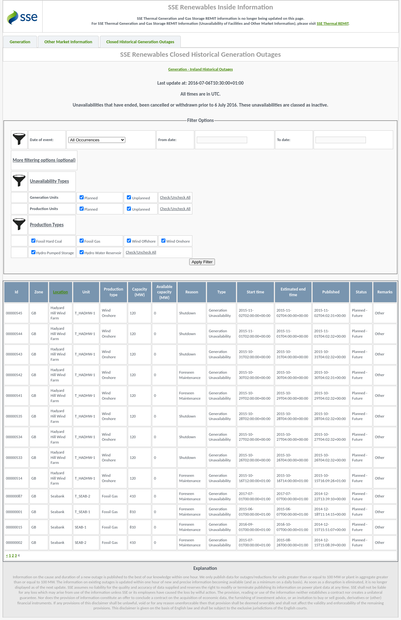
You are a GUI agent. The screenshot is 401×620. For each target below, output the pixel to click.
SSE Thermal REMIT (333, 23)
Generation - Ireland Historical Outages (200, 69)
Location (60, 292)
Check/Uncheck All (175, 197)
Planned (89, 198)
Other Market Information (68, 42)
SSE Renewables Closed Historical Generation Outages (200, 54)
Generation (20, 42)
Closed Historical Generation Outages (140, 42)
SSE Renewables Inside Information (220, 7)
